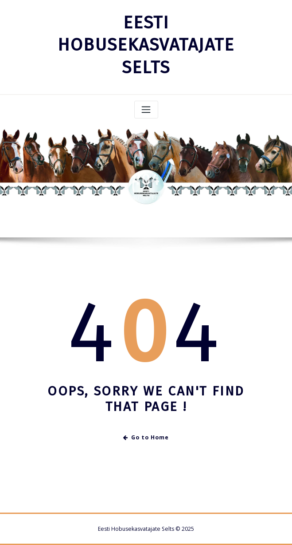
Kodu (132, 201)
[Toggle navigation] (146, 110)
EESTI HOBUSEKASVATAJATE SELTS (146, 45)
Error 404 (164, 201)
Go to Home (146, 437)
